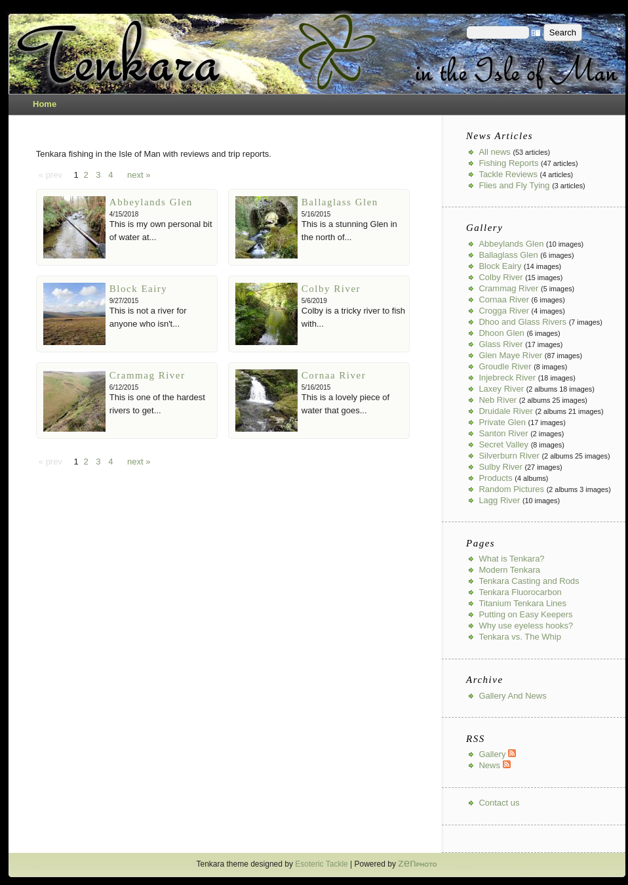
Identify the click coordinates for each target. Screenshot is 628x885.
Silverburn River (509, 456)
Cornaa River (334, 375)
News (494, 765)
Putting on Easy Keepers (525, 614)
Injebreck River (507, 377)
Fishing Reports (508, 163)
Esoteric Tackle (321, 864)
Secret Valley (503, 444)
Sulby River (500, 467)
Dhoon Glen (501, 333)
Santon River (503, 433)
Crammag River (147, 375)
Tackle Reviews (508, 174)
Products (495, 478)
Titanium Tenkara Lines (522, 603)
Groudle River (505, 366)
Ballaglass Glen (340, 202)
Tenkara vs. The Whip (519, 637)
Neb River (498, 400)
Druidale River (505, 411)
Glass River (500, 344)
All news (494, 152)
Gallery (497, 754)
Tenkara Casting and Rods (529, 581)
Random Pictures (511, 489)
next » (138, 175)
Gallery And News (512, 696)
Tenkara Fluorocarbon (520, 592)
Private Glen (502, 422)
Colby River (331, 288)
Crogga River (504, 311)
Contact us (499, 803)
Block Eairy (138, 288)
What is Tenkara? (511, 559)
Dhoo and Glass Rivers (522, 322)
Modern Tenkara (509, 570)
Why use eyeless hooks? (526, 625)
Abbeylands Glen (151, 202)
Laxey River (501, 389)
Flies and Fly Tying (514, 185)
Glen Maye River (510, 355)
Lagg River (499, 500)
